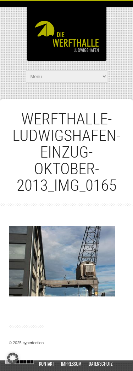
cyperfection (33, 343)
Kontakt (46, 364)
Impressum (71, 364)
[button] (13, 358)
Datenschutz (100, 364)
